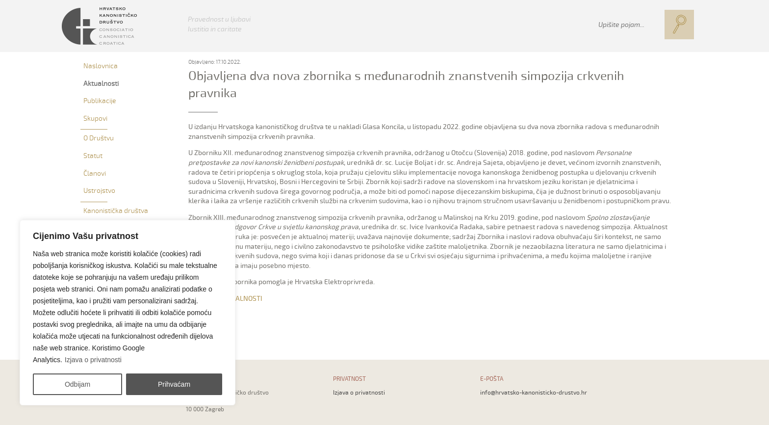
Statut (93, 156)
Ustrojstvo (99, 190)
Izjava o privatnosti (93, 360)
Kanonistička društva (115, 211)
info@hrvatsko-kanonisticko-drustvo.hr (533, 393)
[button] (679, 24)
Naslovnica (100, 66)
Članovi (94, 173)
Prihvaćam (174, 384)
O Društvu (98, 138)
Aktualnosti (101, 84)
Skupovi (95, 118)
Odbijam (77, 384)
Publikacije (99, 101)
